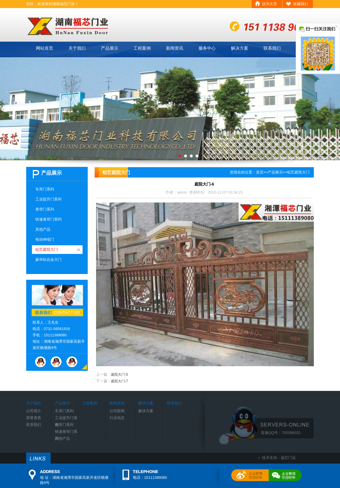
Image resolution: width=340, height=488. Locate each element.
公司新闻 (117, 411)
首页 (259, 172)
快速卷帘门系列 (48, 219)
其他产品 (42, 229)
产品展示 (109, 50)
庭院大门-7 (119, 381)
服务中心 (207, 50)
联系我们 (272, 50)
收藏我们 (300, 4)
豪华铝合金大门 (48, 259)
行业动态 (117, 418)
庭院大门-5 (119, 375)
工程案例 (142, 50)
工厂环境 (170, 109)
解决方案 (239, 50)
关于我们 (77, 50)
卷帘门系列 (44, 209)
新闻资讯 (174, 50)
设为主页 (269, 4)
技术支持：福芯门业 (279, 458)
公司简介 (33, 411)
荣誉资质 (33, 418)
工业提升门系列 (48, 199)
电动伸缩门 (44, 239)
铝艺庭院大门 (46, 249)
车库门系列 (44, 189)
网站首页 (44, 50)
